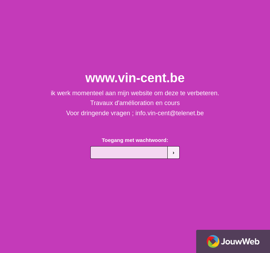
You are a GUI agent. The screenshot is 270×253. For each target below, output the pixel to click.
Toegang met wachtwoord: (135, 140)
